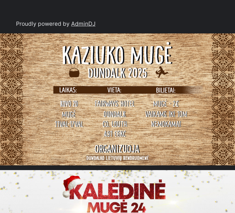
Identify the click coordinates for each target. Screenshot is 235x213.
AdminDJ (83, 23)
